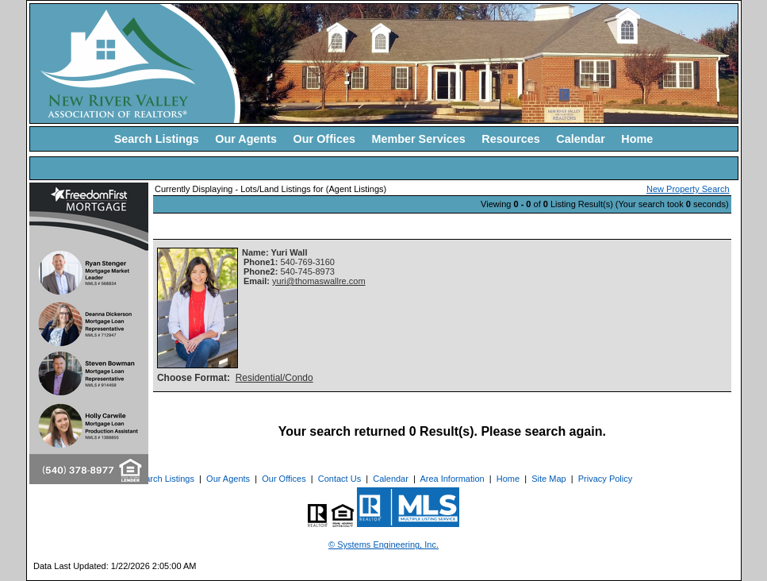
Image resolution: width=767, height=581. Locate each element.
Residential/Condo (274, 377)
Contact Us (339, 478)
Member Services (418, 139)
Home (637, 139)
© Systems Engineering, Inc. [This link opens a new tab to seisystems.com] (383, 544)
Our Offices (324, 139)
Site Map (548, 478)
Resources (510, 139)
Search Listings (156, 139)
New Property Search (688, 189)
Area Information (452, 478)
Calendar (580, 139)
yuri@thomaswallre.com (319, 281)
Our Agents (246, 139)
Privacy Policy (605, 478)
